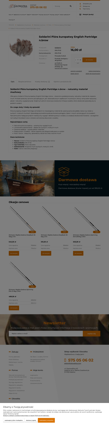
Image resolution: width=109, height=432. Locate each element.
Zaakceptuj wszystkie (46, 420)
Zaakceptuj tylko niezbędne (14, 420)
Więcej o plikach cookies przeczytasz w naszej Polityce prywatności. (26, 415)
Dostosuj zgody (31, 420)
